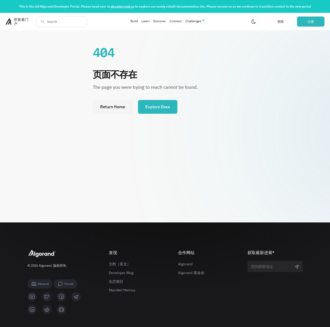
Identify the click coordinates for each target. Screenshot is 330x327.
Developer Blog (121, 272)
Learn (146, 21)
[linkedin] (32, 309)
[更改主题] (253, 22)
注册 (311, 21)
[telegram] (76, 296)
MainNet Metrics (122, 290)
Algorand (185, 264)
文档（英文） (120, 264)
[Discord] (40, 283)
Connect (176, 21)
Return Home (112, 106)
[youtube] (32, 296)
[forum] (65, 283)
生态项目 (116, 281)
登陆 (280, 21)
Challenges (193, 21)
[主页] (18, 21)
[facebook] (61, 296)
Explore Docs (157, 106)
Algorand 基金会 (191, 272)
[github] (61, 309)
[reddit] (46, 309)
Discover (159, 21)
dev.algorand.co (122, 6)
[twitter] (46, 296)
